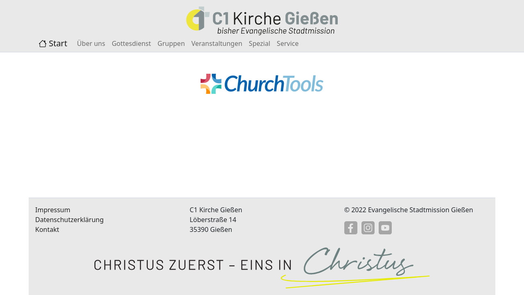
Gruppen (171, 43)
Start (52, 43)
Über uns (91, 43)
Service (287, 43)
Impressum (52, 209)
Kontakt (47, 229)
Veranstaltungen (217, 43)
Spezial (259, 43)
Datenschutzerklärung (69, 219)
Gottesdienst (131, 43)
